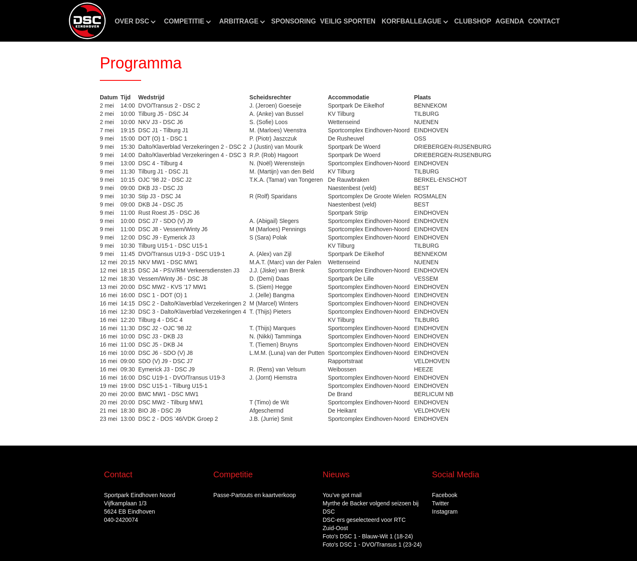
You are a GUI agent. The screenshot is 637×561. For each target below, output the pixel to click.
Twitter (440, 503)
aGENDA (509, 21)
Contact (544, 21)
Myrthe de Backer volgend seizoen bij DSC (371, 507)
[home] (87, 20)
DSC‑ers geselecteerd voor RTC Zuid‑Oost (364, 523)
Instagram (445, 511)
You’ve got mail (342, 495)
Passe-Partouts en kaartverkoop (254, 495)
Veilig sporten (347, 21)
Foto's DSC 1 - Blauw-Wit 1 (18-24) (368, 536)
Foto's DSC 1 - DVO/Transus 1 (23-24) (372, 544)
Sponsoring (293, 21)
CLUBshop (472, 21)
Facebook (444, 495)
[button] (135, 21)
